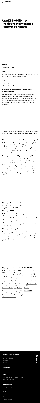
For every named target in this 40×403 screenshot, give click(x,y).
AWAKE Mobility (31, 284)
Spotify (26, 288)
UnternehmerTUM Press (9, 380)
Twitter (19, 288)
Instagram (12, 288)
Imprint (5, 394)
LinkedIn (28, 286)
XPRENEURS (28, 291)
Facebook (5, 288)
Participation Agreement (9, 387)
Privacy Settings (7, 399)
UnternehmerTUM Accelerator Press (13, 377)
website (10, 286)
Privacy (5, 396)
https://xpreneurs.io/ (9, 297)
